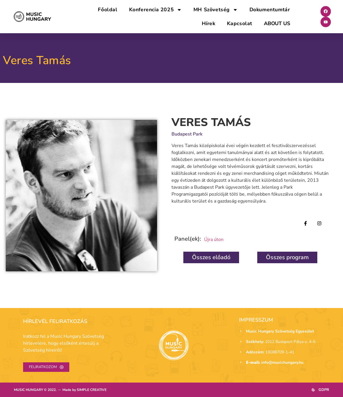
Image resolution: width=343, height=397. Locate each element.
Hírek (208, 23)
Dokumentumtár (269, 9)
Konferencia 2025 (155, 9)
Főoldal (107, 9)
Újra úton (213, 239)
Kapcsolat (239, 23)
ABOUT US (277, 23)
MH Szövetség (215, 9)
